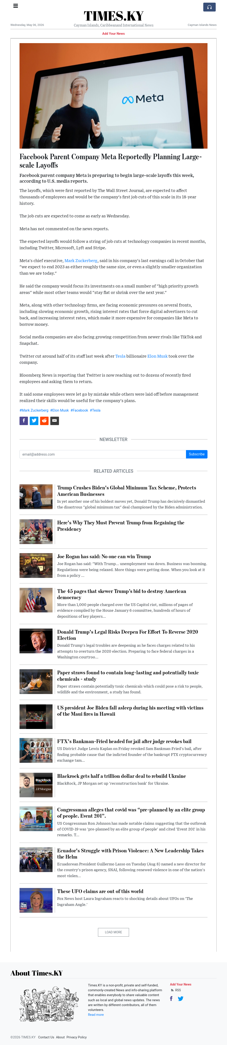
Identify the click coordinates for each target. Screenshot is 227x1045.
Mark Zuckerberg (81, 261)
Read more (96, 1015)
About (60, 1037)
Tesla (120, 356)
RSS (175, 990)
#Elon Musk (59, 410)
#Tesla (95, 410)
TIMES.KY (114, 15)
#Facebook (79, 410)
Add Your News (113, 34)
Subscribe (197, 454)
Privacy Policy (77, 1037)
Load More (113, 932)
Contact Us (46, 1037)
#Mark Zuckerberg (34, 410)
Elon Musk (157, 356)
